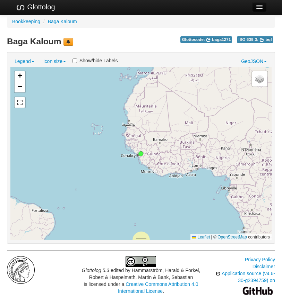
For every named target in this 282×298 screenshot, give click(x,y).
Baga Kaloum (62, 21)
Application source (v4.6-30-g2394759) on (245, 282)
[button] (140, 153)
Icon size (54, 61)
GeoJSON (254, 61)
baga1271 (218, 39)
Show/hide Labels (95, 60)
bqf (265, 39)
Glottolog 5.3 (95, 270)
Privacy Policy (260, 259)
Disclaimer (264, 266)
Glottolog (35, 7)
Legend (24, 61)
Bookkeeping (26, 21)
